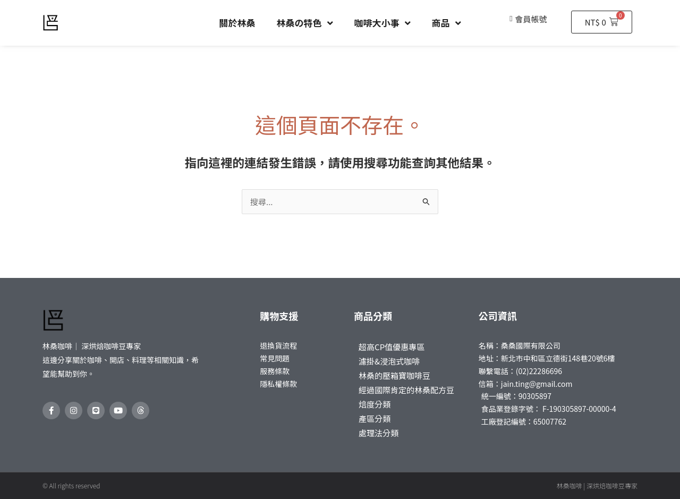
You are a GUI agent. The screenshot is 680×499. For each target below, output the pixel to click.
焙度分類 (374, 404)
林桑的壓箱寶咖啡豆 (394, 375)
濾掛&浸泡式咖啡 (389, 361)
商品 (446, 23)
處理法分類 (378, 432)
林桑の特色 (305, 23)
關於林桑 (237, 22)
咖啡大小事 (382, 23)
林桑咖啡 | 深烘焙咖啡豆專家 (597, 485)
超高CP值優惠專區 (391, 346)
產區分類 (374, 418)
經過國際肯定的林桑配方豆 (406, 389)
